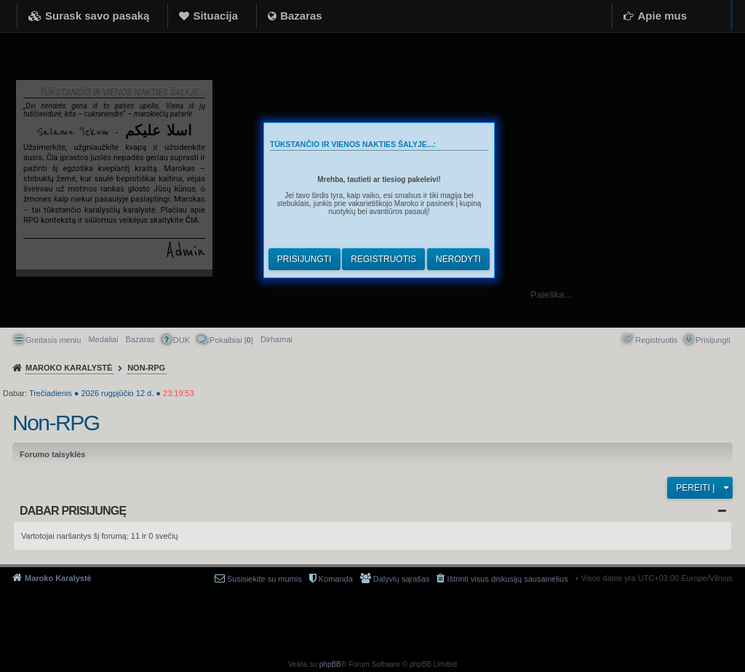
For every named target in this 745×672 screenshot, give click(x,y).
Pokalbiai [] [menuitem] (231, 340)
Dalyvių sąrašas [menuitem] (401, 578)
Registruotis (383, 259)
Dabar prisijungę (73, 511)
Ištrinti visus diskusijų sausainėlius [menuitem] (507, 578)
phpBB (330, 664)
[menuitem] (276, 339)
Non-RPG (56, 423)
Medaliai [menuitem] (103, 339)
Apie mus (662, 15)
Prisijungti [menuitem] (713, 340)
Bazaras (301, 15)
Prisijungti (304, 259)
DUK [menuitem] (181, 340)
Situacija (215, 15)
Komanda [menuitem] (336, 578)
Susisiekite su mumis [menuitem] (264, 578)
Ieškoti (726, 294)
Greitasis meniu (53, 340)
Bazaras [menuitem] (139, 339)
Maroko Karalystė (58, 578)
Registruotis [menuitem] (656, 340)
